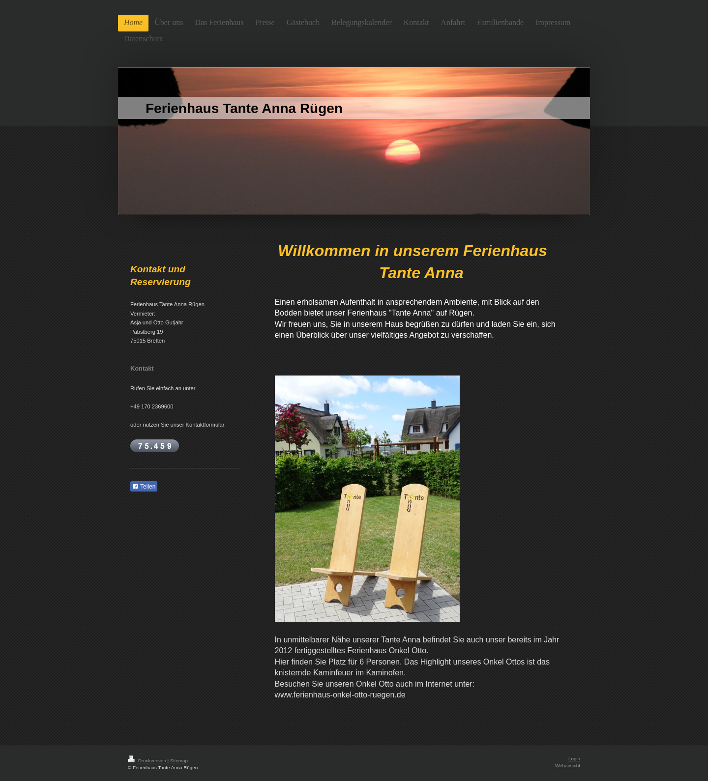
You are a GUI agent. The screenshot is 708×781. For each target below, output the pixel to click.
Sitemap (179, 760)
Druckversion (148, 760)
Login (574, 758)
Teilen (143, 486)
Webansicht (567, 765)
